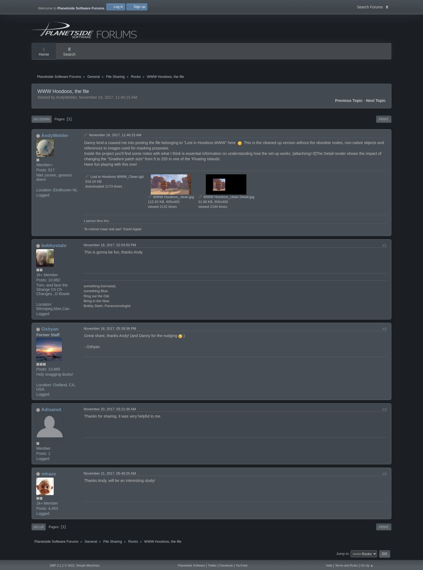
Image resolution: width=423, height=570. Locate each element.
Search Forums (372, 6)
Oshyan (49, 329)
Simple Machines (88, 565)
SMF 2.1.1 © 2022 (62, 565)
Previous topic (348, 101)
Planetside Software (191, 565)
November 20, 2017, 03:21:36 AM (109, 410)
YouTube (241, 565)
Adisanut (51, 410)
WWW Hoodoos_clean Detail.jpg (226, 197)
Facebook (226, 565)
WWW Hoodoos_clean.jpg (171, 197)
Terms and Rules (346, 565)
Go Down (41, 120)
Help (329, 565)
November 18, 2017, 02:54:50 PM (109, 246)
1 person (89, 221)
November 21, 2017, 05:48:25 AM (109, 474)
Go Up (38, 527)
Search (69, 52)
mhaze (48, 474)
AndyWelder (54, 136)
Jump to (342, 554)
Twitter (212, 565)
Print (384, 120)
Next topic (376, 101)
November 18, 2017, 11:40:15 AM (115, 136)
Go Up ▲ (367, 565)
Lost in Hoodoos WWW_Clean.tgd (114, 177)
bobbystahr (54, 246)
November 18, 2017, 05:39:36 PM (109, 329)
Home (44, 52)
